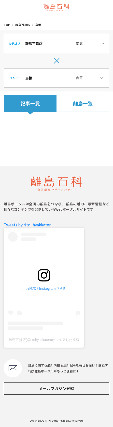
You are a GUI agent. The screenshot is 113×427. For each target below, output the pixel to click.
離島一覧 (83, 103)
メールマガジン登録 (56, 388)
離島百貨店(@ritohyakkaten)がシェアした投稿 (44, 340)
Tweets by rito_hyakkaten (27, 225)
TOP (7, 25)
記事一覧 (30, 103)
